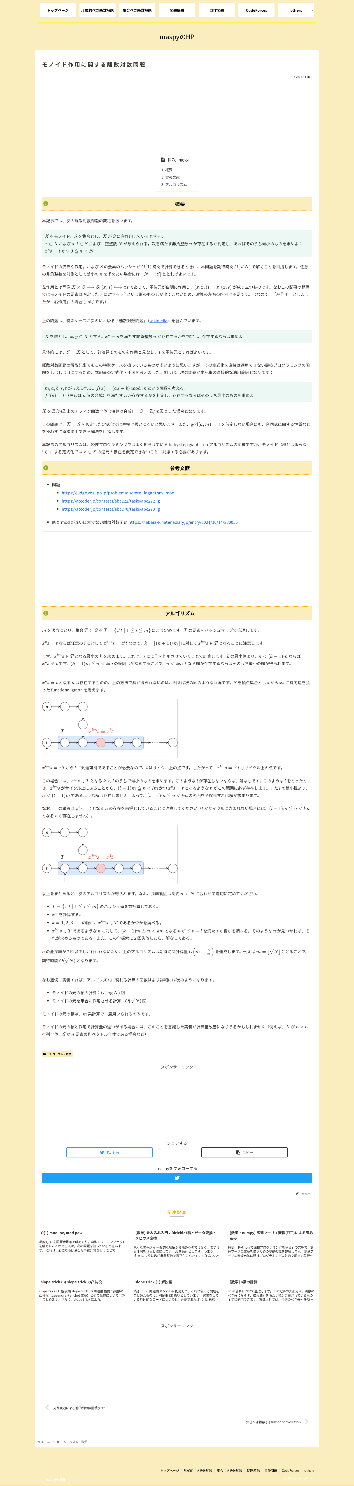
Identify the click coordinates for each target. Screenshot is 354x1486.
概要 (168, 169)
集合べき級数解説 (229, 1470)
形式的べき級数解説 (198, 1470)
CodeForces (291, 1470)
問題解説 (253, 1470)
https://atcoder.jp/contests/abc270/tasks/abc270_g (111, 509)
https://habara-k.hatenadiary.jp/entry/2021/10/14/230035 (183, 522)
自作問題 (270, 1470)
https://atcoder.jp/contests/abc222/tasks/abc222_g (111, 501)
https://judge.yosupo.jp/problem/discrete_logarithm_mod (118, 493)
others (309, 1470)
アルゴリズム (176, 184)
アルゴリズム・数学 (57, 1054)
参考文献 (172, 177)
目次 (172, 159)
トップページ (169, 1470)
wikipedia (158, 320)
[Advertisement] (177, 114)
